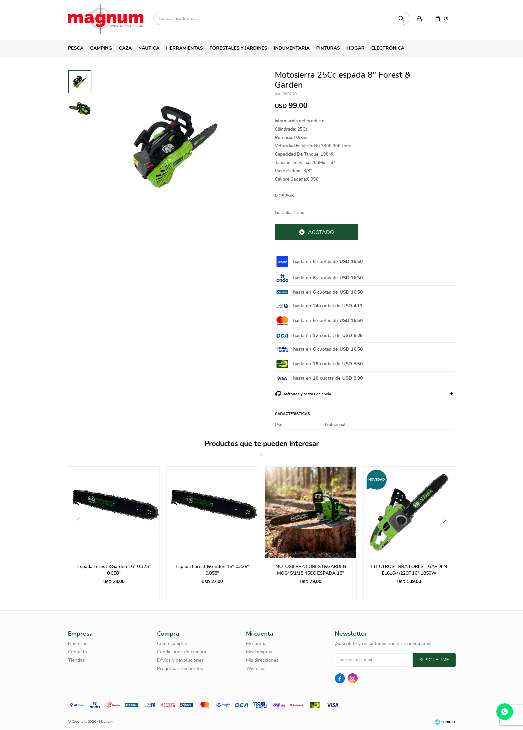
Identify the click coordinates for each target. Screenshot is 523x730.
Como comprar (172, 643)
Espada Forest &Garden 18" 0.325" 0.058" (212, 569)
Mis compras (259, 652)
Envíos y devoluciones (180, 660)
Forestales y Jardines (238, 48)
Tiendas (76, 660)
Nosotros (77, 643)
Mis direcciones (262, 660)
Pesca (75, 48)
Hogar (356, 48)
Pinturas (328, 48)
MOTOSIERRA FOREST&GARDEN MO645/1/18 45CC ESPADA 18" (311, 569)
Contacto (77, 652)
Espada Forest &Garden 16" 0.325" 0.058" (114, 569)
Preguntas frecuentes (180, 668)
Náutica (148, 48)
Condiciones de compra (181, 652)
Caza (125, 48)
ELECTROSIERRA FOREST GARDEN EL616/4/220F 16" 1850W (409, 569)
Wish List (256, 668)
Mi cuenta (256, 643)
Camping (101, 48)
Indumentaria (292, 48)
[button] (447, 533)
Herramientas (184, 48)
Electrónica (387, 48)
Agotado (321, 232)
